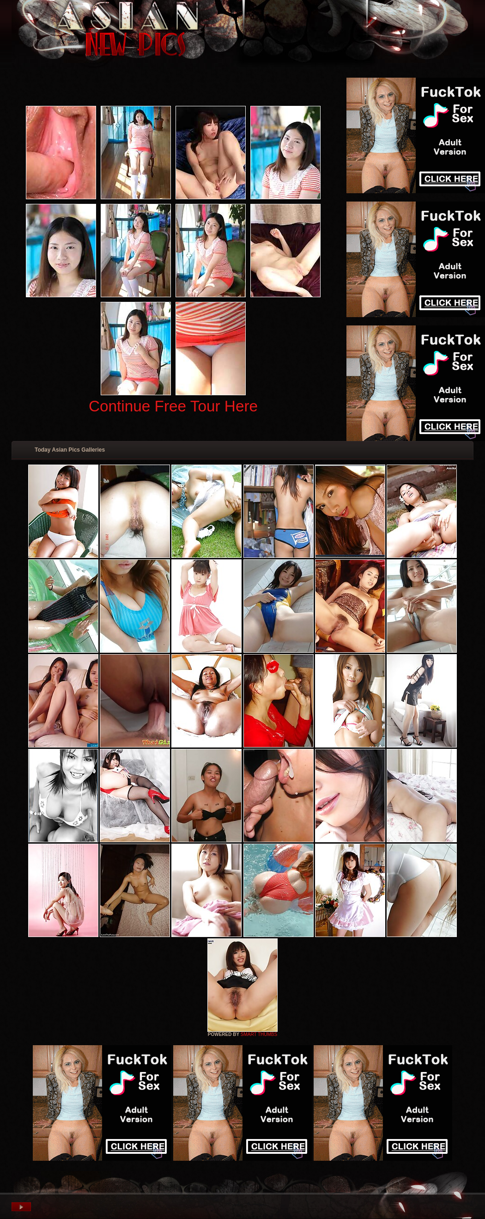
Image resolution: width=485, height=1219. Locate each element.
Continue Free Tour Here (173, 406)
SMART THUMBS (259, 1034)
